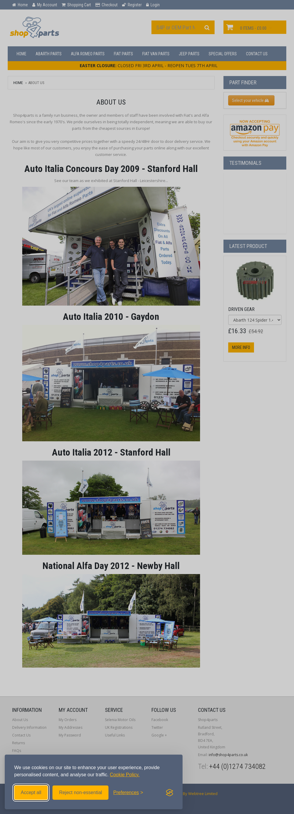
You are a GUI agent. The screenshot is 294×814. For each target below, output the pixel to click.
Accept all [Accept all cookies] (31, 792)
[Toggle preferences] (128, 792)
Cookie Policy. (125, 774)
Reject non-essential (80, 792)
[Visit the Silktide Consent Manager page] (169, 792)
